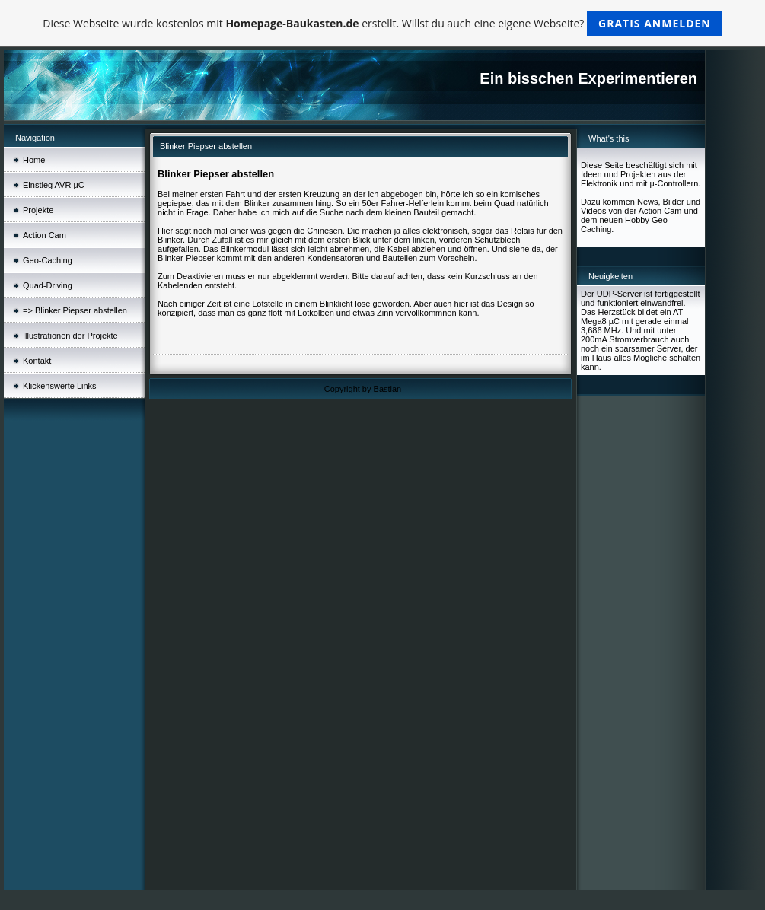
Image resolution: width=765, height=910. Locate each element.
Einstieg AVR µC (53, 184)
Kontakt (37, 360)
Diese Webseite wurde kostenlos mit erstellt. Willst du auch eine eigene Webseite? (382, 23)
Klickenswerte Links (60, 385)
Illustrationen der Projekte (70, 335)
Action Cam (44, 235)
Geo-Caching (47, 260)
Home (34, 159)
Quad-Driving (47, 285)
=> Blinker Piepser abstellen (75, 310)
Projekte (38, 210)
